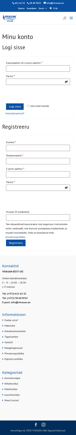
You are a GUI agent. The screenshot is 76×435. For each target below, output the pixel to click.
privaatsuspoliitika (15, 236)
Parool (14, 76)
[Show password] (66, 81)
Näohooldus (10, 389)
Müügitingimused (13, 347)
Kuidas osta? (11, 320)
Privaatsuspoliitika (14, 353)
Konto (21, 8)
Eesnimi (11, 142)
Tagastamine (11, 336)
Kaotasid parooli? (15, 113)
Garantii (8, 342)
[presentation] (30, 92)
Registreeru (16, 243)
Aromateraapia (12, 378)
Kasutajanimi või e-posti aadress (28, 62)
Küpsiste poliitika (13, 359)
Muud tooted (11, 400)
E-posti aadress (19, 168)
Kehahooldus (11, 383)
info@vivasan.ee (20, 302)
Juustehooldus (12, 394)
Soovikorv (31, 8)
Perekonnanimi (14, 155)
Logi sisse (15, 106)
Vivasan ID (17, 211)
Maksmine (9, 325)
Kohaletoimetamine (15, 331)
